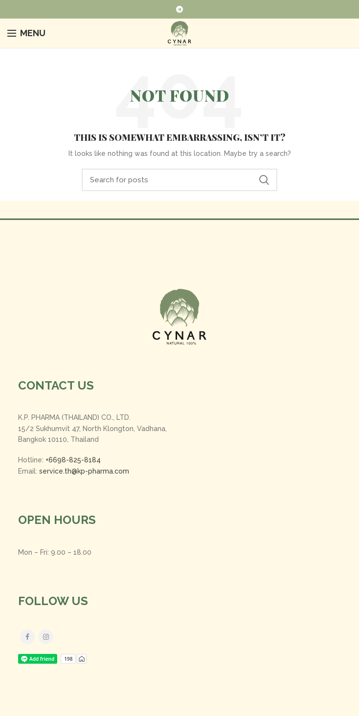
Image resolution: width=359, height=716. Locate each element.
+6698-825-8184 (73, 460)
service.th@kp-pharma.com (84, 471)
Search (264, 180)
